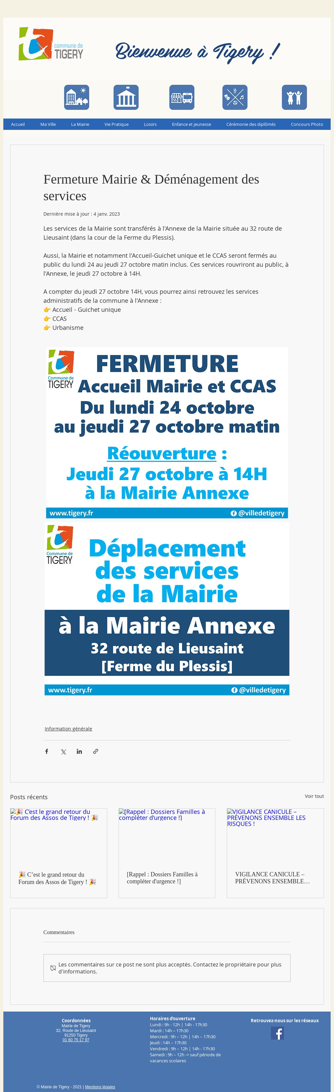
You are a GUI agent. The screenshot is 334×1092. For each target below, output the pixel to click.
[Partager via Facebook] (46, 751)
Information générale (68, 728)
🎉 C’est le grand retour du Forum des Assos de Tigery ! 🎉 (57, 878)
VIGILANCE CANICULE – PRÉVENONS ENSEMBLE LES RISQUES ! (269, 878)
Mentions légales (100, 1087)
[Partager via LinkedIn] (79, 751)
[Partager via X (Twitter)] (63, 751)
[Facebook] (277, 1033)
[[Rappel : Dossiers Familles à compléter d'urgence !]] (167, 836)
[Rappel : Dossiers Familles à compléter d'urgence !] (162, 878)
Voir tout (314, 796)
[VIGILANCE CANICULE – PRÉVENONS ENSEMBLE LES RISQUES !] (275, 836)
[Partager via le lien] (96, 751)
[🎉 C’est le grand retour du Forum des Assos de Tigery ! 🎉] (58, 836)
